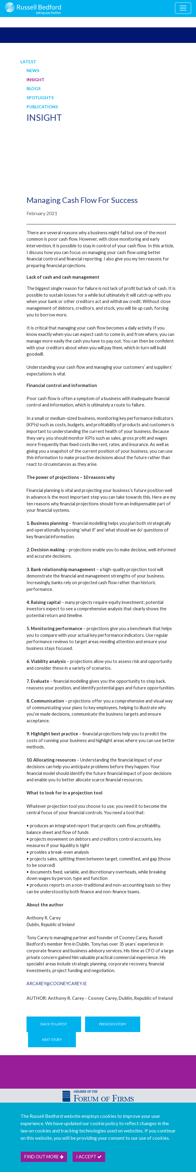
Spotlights (40, 97)
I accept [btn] (89, 1156)
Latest (28, 61)
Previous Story (112, 1024)
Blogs (34, 88)
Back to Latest (54, 1024)
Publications (42, 106)
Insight (36, 79)
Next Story (52, 1039)
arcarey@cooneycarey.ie (57, 983)
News (33, 70)
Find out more (43, 1156)
